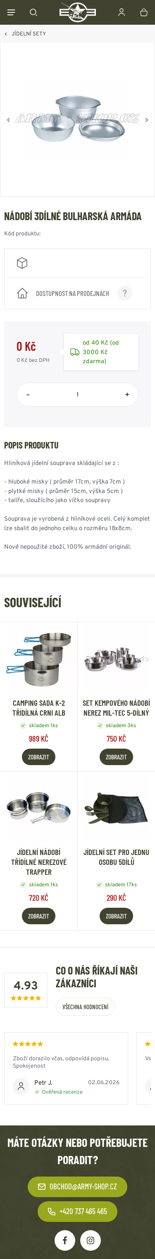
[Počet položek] (77, 394)
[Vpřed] (146, 120)
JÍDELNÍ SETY (29, 33)
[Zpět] (8, 120)
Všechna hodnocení (85, 1006)
